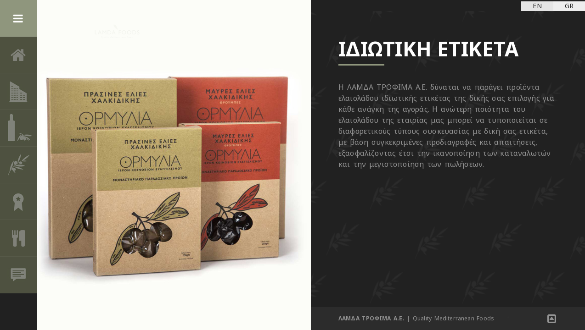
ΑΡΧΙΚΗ (18, 55)
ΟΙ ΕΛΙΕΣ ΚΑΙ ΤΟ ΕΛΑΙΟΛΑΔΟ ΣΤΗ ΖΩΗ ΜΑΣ (18, 165)
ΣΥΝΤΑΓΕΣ (18, 238)
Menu (18, 18)
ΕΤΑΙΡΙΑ (18, 91)
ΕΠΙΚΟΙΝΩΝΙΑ (18, 275)
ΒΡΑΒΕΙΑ (18, 201)
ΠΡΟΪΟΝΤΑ (18, 128)
